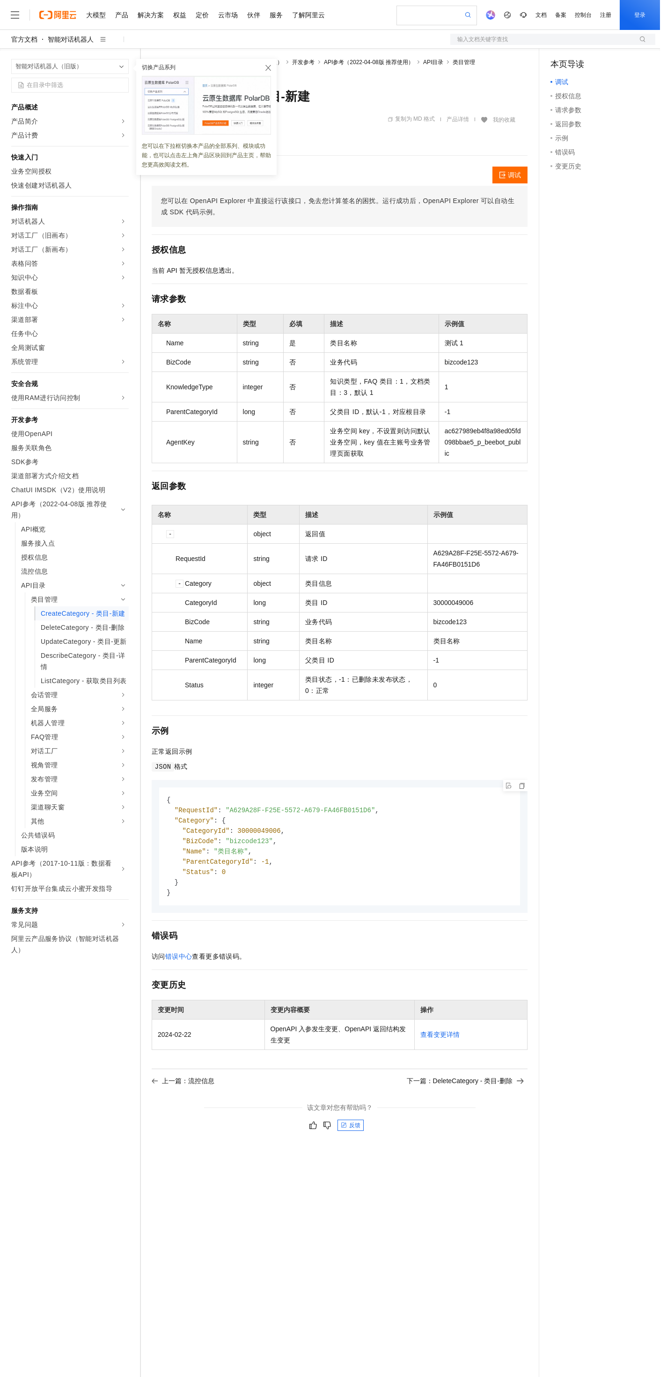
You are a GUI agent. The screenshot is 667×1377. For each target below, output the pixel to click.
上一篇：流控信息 (183, 1085)
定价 (202, 15)
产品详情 (458, 119)
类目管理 (464, 62)
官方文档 (24, 39)
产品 (121, 15)
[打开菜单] (15, 15)
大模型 (96, 15)
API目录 (433, 62)
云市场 (228, 15)
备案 (560, 15)
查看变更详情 (440, 1039)
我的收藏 (504, 120)
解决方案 (151, 15)
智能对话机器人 (71, 39)
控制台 (583, 15)
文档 (541, 15)
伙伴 (253, 15)
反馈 (350, 1130)
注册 (605, 15)
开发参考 (303, 62)
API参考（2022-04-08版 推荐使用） (369, 62)
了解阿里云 (308, 15)
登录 (639, 15)
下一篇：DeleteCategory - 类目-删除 (465, 1085)
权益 (179, 15)
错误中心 (178, 961)
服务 (276, 15)
